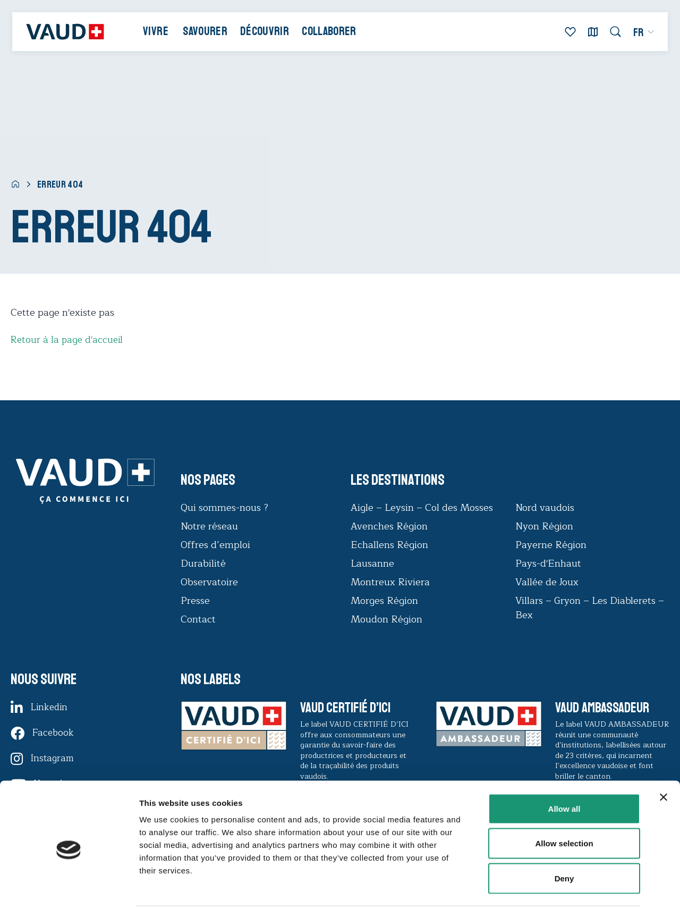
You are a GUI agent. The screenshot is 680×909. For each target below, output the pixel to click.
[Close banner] (663, 758)
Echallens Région (389, 545)
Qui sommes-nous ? (224, 508)
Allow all (564, 769)
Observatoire (209, 582)
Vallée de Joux (547, 582)
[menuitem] (640, 34)
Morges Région (384, 601)
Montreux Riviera (390, 582)
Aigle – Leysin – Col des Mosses (422, 508)
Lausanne (372, 563)
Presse (195, 601)
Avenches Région (389, 526)
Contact (198, 619)
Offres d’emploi (215, 545)
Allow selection (564, 804)
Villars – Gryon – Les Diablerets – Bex (589, 608)
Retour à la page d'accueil (68, 340)
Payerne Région (550, 545)
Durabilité (203, 563)
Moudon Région (386, 619)
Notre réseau (209, 526)
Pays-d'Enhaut (548, 563)
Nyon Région (544, 526)
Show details (557, 888)
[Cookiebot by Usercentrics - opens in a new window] (68, 888)
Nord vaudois (544, 508)
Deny (564, 839)
